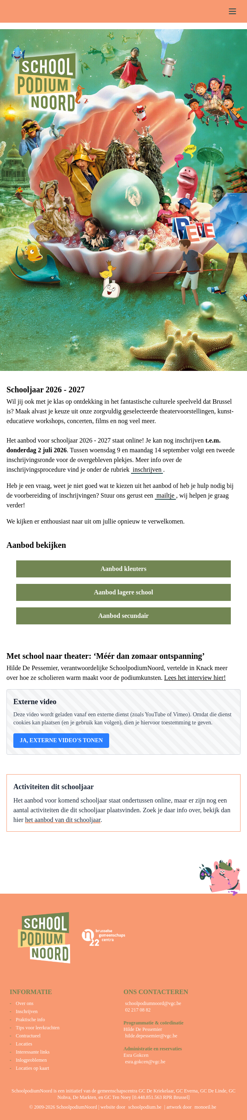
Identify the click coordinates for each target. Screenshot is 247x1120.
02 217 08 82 (138, 1010)
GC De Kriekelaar (156, 1091)
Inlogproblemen (31, 1060)
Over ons (25, 1003)
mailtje (165, 495)
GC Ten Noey (117, 1097)
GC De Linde (213, 1091)
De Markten (84, 1097)
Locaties (24, 1044)
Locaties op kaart (32, 1068)
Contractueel (28, 1036)
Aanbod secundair (123, 615)
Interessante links (33, 1052)
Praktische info (30, 1019)
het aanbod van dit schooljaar (63, 819)
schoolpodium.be (144, 1107)
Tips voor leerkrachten (37, 1028)
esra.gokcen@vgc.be (145, 1062)
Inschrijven (27, 1011)
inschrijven (147, 469)
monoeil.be (205, 1107)
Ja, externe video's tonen (61, 740)
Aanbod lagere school (123, 592)
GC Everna (187, 1091)
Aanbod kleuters (123, 568)
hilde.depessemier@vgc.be (151, 1036)
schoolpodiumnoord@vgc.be (153, 1003)
